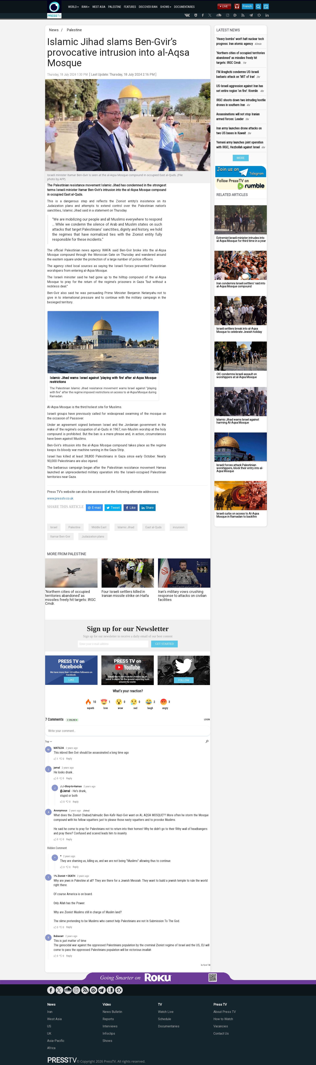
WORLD (73, 7)
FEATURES (130, 7)
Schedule (164, 1019)
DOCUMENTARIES (184, 7)
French (247, 6)
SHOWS (165, 7)
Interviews (110, 1026)
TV (160, 1004)
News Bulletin (112, 1012)
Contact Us (221, 1033)
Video (107, 1004)
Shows (107, 1041)
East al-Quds (154, 527)
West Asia (54, 1019)
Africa (51, 1048)
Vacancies (220, 1026)
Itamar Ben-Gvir (60, 536)
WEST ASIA (98, 7)
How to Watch (223, 1019)
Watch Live (166, 1012)
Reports (108, 1019)
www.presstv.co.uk (60, 498)
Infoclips (109, 1033)
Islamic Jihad (126, 527)
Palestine (74, 30)
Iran (49, 1012)
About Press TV (224, 1012)
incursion (178, 527)
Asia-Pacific (55, 1041)
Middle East (99, 527)
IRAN (85, 7)
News (54, 30)
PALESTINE (114, 7)
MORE (241, 158)
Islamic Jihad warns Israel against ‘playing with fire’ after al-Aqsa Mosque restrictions (103, 380)
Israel (53, 527)
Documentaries (168, 1026)
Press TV (220, 1004)
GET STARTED (164, 643)
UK (49, 1033)
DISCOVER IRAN (148, 7)
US (49, 1026)
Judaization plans (93, 536)
